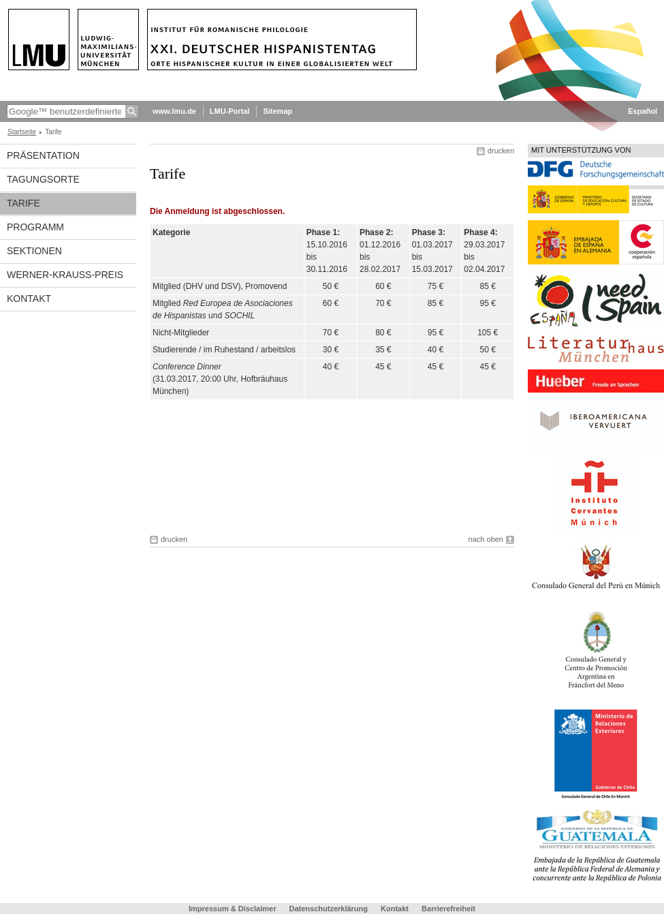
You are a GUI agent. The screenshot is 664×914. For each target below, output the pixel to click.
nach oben (486, 539)
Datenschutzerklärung (328, 908)
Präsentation (43, 155)
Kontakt (29, 298)
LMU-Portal (230, 111)
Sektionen (34, 250)
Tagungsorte (43, 179)
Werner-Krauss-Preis (65, 274)
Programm (35, 227)
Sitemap (277, 111)
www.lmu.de (174, 111)
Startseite (21, 132)
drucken (501, 151)
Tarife (23, 203)
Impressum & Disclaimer (232, 908)
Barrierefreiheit (448, 908)
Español (642, 111)
